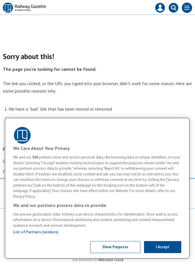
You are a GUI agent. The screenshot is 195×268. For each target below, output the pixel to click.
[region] (97, 188)
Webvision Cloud (110, 259)
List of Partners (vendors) (35, 232)
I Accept (162, 246)
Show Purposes (115, 246)
